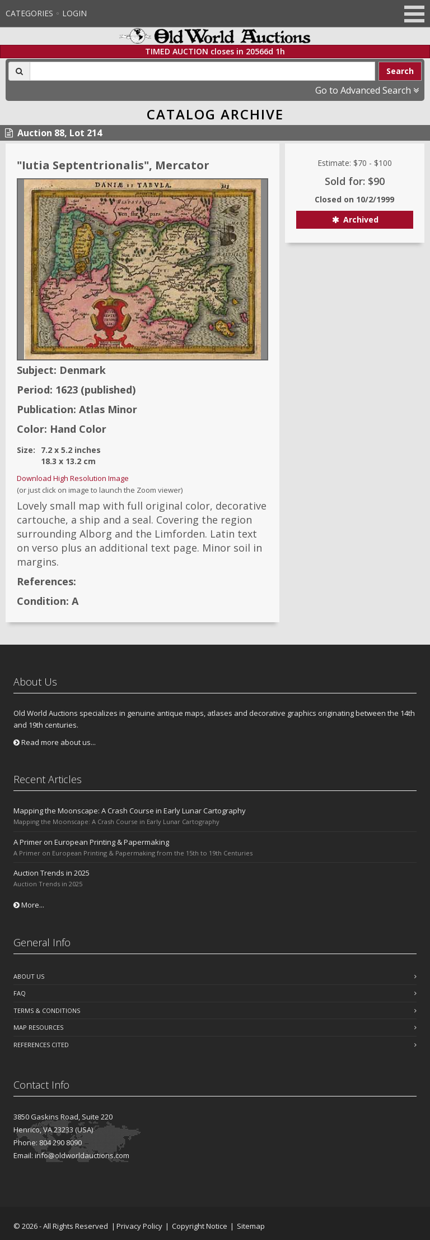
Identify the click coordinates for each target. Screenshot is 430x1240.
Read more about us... (54, 742)
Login (74, 13)
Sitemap (251, 1226)
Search (400, 71)
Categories (29, 13)
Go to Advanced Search (367, 90)
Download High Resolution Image (73, 478)
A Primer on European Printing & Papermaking (91, 842)
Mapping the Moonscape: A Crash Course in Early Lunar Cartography (129, 811)
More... (28, 905)
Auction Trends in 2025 (51, 873)
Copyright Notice (199, 1226)
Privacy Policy (139, 1226)
